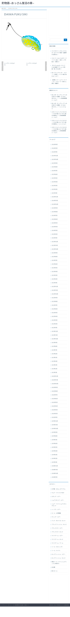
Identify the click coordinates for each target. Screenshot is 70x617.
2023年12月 (55, 241)
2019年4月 (54, 451)
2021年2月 (54, 369)
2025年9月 (54, 163)
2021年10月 (55, 339)
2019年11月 (55, 425)
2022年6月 (54, 309)
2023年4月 (54, 271)
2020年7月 (54, 395)
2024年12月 (55, 197)
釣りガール (54, 571)
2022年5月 (54, 312)
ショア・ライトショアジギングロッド (59, 505)
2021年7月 (54, 350)
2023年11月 (55, 245)
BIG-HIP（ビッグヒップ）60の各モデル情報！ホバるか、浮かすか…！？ (59, 96)
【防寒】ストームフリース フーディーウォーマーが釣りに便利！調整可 (59, 81)
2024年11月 (55, 200)
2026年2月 (54, 148)
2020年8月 (55, 391)
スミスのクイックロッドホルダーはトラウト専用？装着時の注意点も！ (59, 52)
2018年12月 (55, 466)
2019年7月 (54, 440)
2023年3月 (54, 275)
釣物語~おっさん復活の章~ (18, 3)
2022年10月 (55, 294)
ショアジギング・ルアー (58, 500)
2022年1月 (54, 327)
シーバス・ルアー (56, 509)
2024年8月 (55, 212)
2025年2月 (54, 189)
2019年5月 (54, 447)
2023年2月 (54, 279)
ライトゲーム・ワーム (57, 543)
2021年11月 (55, 335)
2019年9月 (54, 432)
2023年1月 (54, 283)
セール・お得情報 (56, 513)
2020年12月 (55, 376)
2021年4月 (54, 361)
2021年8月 (54, 346)
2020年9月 (55, 387)
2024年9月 (55, 208)
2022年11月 (55, 290)
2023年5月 (54, 268)
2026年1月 (54, 152)
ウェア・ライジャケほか (58, 493)
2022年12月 (55, 286)
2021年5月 (54, 357)
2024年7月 (54, 215)
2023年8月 (54, 256)
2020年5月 (55, 402)
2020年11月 (55, 380)
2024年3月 (54, 230)
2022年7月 (54, 305)
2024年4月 (55, 227)
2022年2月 (54, 324)
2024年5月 (54, 223)
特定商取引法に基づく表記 (21, 605)
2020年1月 (54, 417)
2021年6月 (54, 354)
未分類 (53, 567)
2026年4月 (55, 144)
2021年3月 (54, 365)
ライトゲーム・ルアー (57, 535)
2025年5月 (54, 178)
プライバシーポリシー (7, 605)
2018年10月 (55, 473)
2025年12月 (55, 155)
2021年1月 (54, 372)
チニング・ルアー (56, 517)
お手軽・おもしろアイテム (58, 489)
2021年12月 (55, 331)
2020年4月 (55, 406)
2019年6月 (54, 443)
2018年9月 (54, 477)
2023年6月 (54, 264)
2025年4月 (54, 182)
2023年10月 (55, 249)
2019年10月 (55, 428)
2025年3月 (54, 185)
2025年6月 (54, 174)
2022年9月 (54, 298)
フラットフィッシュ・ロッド (59, 524)
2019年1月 (54, 462)
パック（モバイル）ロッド (58, 520)
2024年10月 (55, 204)
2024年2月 (54, 234)
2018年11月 (55, 469)
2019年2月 (54, 458)
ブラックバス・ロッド (57, 532)
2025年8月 (54, 167)
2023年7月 (54, 260)
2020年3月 (55, 410)
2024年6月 (55, 219)
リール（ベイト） (56, 550)
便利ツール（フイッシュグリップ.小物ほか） (59, 562)
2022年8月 (54, 301)
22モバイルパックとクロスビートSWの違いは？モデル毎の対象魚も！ (59, 113)
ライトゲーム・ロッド (57, 539)
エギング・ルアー (56, 496)
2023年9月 (54, 253)
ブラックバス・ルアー (57, 528)
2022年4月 (54, 316)
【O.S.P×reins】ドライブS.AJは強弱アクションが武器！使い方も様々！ (58, 67)
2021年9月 (54, 342)
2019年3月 (54, 455)
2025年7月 (54, 170)
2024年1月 (54, 238)
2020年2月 (55, 413)
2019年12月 (55, 421)
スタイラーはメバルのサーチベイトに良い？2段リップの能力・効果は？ (59, 60)
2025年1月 (54, 193)
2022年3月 (54, 320)
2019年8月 (54, 436)
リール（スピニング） (57, 547)
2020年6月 (55, 398)
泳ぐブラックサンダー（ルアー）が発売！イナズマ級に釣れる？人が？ (59, 74)
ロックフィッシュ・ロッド (58, 558)
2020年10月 (55, 384)
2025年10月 (55, 159)
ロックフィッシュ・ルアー (58, 554)
